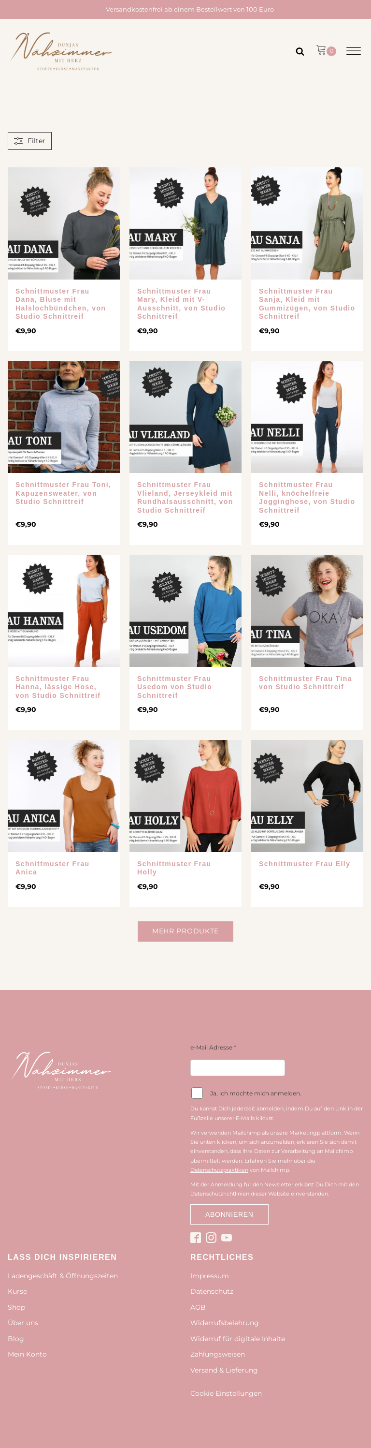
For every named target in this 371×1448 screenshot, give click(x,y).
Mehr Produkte (185, 931)
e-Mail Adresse (213, 1047)
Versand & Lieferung (224, 1370)
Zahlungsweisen (217, 1354)
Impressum (209, 1275)
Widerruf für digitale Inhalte (237, 1338)
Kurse (17, 1291)
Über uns (23, 1322)
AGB (198, 1307)
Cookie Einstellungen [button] (226, 1393)
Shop (16, 1307)
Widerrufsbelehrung (224, 1322)
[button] (326, 51)
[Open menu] (353, 51)
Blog (16, 1338)
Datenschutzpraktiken (219, 1170)
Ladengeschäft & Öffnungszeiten (63, 1275)
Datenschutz (211, 1291)
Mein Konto (27, 1354)
